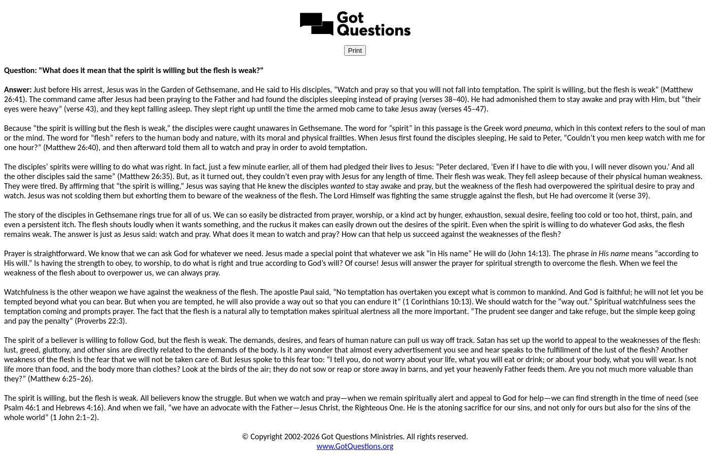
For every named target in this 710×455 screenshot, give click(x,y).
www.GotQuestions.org (355, 446)
